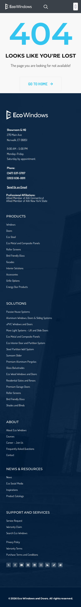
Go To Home (40, 84)
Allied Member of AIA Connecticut (25, 198)
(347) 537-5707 (16, 173)
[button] (75, 7)
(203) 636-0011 (16, 178)
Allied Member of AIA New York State (26, 201)
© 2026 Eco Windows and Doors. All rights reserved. (40, 598)
